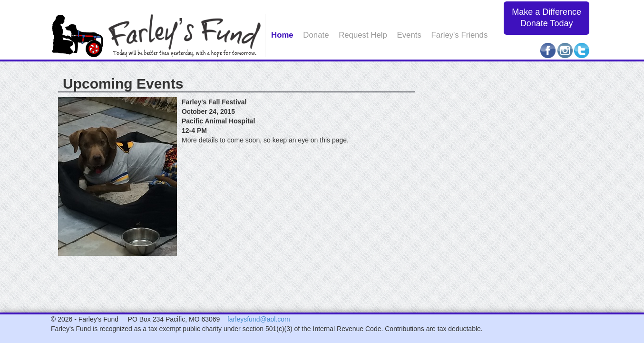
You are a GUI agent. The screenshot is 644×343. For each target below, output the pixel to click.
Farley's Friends (459, 35)
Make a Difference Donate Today (546, 17)
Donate (316, 35)
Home (282, 35)
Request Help (363, 35)
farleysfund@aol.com (258, 319)
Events (409, 35)
